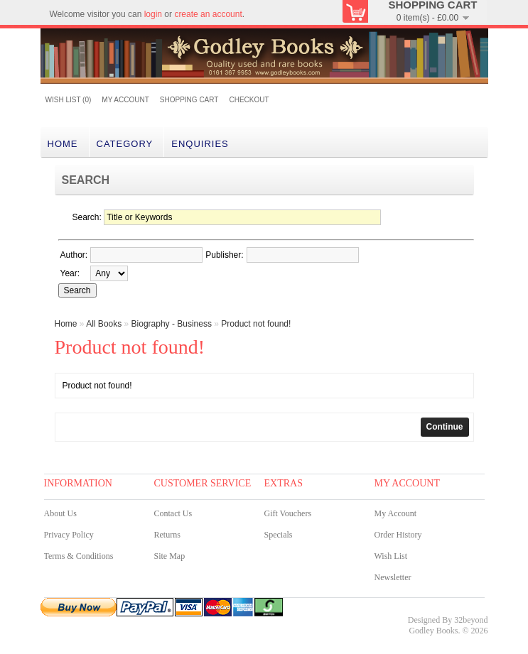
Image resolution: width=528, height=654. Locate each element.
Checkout (249, 100)
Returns (167, 535)
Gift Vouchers (288, 513)
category (125, 143)
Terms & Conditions (79, 556)
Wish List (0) (68, 100)
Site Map (169, 556)
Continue (444, 427)
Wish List (391, 556)
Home (63, 143)
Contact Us (173, 513)
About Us (60, 513)
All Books (104, 324)
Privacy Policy (69, 535)
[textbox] (146, 255)
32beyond (470, 620)
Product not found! (256, 324)
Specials (278, 535)
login (153, 14)
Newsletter (393, 577)
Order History (398, 535)
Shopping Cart (189, 100)
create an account (208, 14)
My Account (125, 100)
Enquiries (200, 143)
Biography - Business (171, 324)
